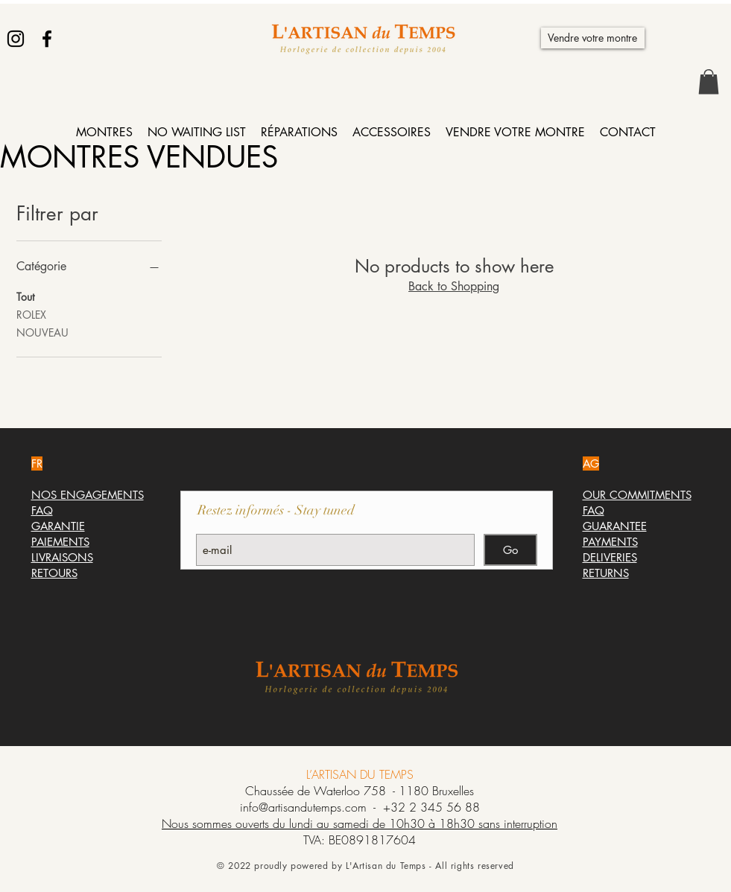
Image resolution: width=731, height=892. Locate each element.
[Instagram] (15, 39)
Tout (25, 296)
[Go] (510, 550)
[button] (708, 81)
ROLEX (31, 314)
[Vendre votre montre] (593, 38)
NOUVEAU (42, 332)
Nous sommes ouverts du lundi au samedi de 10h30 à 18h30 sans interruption (359, 823)
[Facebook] (47, 39)
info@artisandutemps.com (303, 807)
